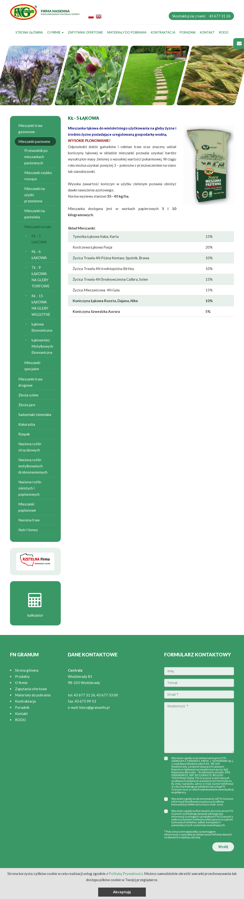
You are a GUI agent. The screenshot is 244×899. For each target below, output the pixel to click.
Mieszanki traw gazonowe (30, 128)
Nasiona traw (29, 520)
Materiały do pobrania (127, 32)
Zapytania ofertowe (85, 32)
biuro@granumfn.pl (94, 707)
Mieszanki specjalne (32, 365)
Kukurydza (26, 424)
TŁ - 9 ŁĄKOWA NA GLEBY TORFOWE (40, 276)
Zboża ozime (28, 395)
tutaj (197, 837)
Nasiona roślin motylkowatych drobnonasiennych (32, 466)
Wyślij (223, 847)
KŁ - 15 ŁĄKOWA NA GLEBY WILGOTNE (40, 305)
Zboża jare (26, 405)
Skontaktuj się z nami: (201, 16)
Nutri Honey (28, 530)
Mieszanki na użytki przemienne (34, 194)
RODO (224, 32)
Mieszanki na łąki (37, 227)
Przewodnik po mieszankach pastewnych (36, 156)
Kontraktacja (163, 32)
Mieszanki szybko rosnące (38, 175)
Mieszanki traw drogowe (30, 382)
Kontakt (207, 32)
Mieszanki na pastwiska (34, 214)
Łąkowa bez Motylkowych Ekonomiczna (42, 346)
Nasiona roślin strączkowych (29, 447)
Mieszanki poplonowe (27, 507)
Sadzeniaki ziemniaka (34, 414)
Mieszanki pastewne (34, 141)
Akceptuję (122, 891)
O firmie (55, 32)
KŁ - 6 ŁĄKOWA (39, 254)
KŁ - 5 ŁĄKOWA (39, 239)
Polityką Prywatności (126, 873)
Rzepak (24, 434)
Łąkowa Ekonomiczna (41, 327)
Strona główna (29, 32)
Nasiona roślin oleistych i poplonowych (29, 488)
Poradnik (188, 32)
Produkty (22, 676)
